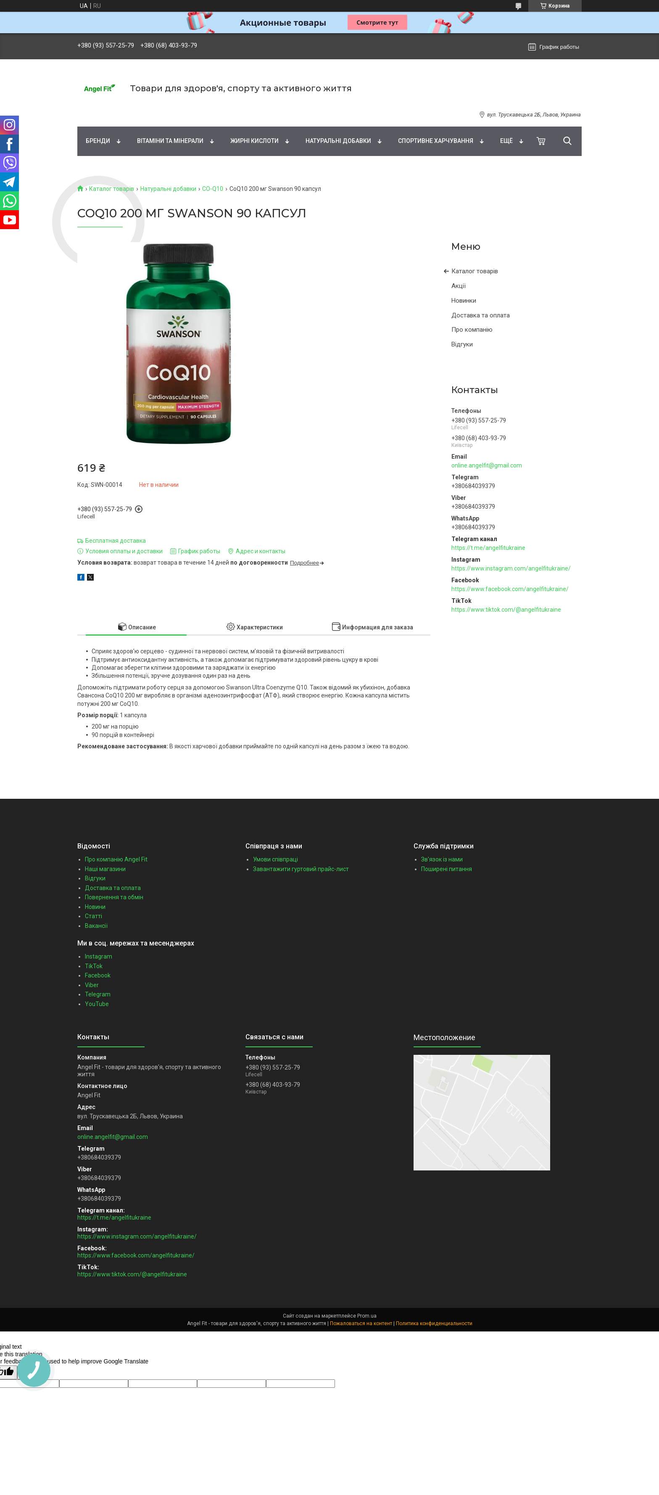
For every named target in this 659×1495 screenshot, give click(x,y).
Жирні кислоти (254, 140)
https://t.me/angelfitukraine (488, 547)
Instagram (98, 956)
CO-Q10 (212, 188)
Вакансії (96, 925)
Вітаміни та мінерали (170, 140)
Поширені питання (446, 869)
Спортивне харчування (435, 140)
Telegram (98, 994)
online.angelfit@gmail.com (486, 465)
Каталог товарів (111, 188)
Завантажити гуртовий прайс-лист (301, 869)
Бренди (98, 140)
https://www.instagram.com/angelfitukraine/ (511, 568)
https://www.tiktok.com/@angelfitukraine (506, 609)
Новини (95, 906)
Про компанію (472, 329)
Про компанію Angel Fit (116, 859)
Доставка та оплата (480, 315)
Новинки (463, 300)
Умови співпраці (275, 859)
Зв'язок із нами (442, 859)
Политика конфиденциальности (434, 1323)
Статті (93, 916)
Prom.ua (367, 1316)
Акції (458, 286)
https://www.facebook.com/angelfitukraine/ (510, 589)
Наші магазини (105, 869)
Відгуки (462, 344)
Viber (92, 985)
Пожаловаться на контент (361, 1323)
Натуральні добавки (338, 140)
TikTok (94, 966)
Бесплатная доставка (115, 540)
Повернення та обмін (114, 897)
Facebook (98, 975)
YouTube (97, 1004)
